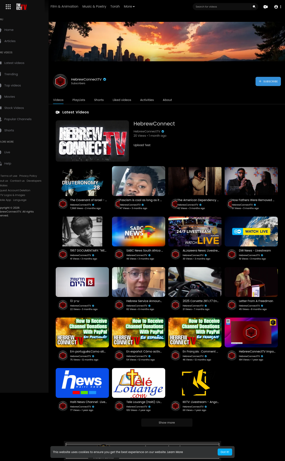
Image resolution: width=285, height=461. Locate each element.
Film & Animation (77, 6)
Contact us (26, 181)
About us (11, 181)
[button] (277, 6)
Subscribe (268, 81)
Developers (42, 181)
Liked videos (130, 100)
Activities (156, 100)
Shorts (107, 100)
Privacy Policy (37, 176)
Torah (128, 6)
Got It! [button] (225, 452)
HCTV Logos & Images (19, 195)
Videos (67, 100)
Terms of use (17, 176)
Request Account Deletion (22, 190)
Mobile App (12, 200)
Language (28, 200)
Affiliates (10, 185)
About (176, 100)
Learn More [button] (175, 452)
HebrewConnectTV (97, 79)
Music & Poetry (107, 6)
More (142, 6)
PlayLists (87, 100)
